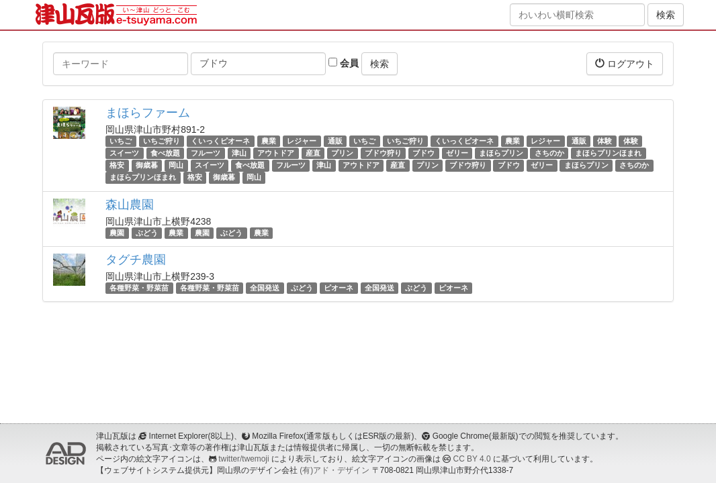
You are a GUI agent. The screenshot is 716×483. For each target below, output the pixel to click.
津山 (239, 153)
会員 (343, 63)
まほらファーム (147, 112)
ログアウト (624, 63)
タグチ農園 (135, 259)
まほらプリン (501, 153)
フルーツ (205, 153)
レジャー (301, 141)
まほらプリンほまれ (608, 153)
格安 (116, 165)
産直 (313, 153)
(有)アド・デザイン (334, 470)
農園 (116, 233)
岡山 (176, 165)
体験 (604, 141)
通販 (335, 141)
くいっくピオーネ (220, 141)
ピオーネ (338, 288)
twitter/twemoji (243, 459)
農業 (268, 141)
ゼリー (457, 153)
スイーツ (124, 153)
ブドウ (423, 153)
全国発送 (264, 288)
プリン (342, 153)
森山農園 (129, 204)
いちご (120, 141)
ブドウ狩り (383, 153)
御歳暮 (147, 165)
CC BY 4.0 (472, 459)
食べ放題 (165, 153)
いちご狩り (161, 141)
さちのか (549, 153)
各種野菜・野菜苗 (139, 288)
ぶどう (147, 233)
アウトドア (275, 153)
